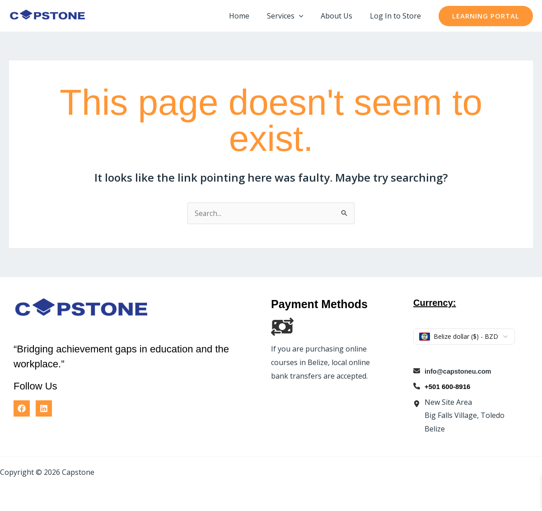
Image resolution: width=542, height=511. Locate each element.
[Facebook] (22, 408)
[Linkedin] (44, 408)
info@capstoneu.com (459, 371)
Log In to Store (396, 16)
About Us (341, 16)
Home (249, 16)
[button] (306, 16)
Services (292, 16)
